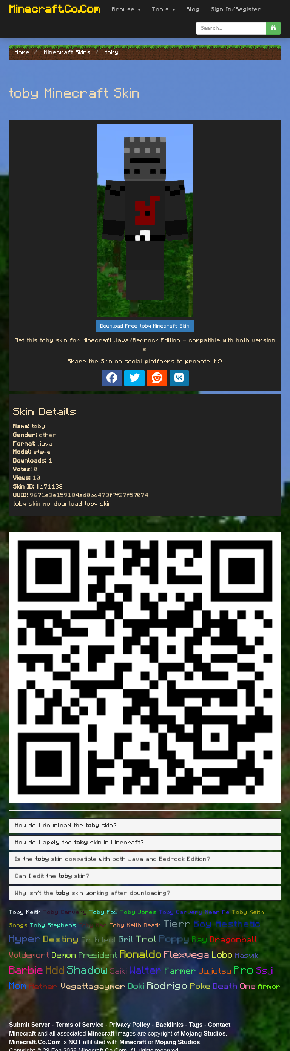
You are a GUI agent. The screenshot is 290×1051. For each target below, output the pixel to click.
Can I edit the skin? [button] (52, 876)
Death (225, 986)
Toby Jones (138, 912)
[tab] (145, 826)
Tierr (177, 924)
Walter (146, 970)
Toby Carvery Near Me (194, 912)
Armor (269, 987)
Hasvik (247, 955)
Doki (136, 986)
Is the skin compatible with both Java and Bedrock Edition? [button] (113, 859)
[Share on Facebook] (112, 378)
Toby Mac (93, 925)
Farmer (180, 971)
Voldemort (29, 955)
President (98, 955)
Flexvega (187, 955)
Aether (45, 986)
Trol (146, 939)
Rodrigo (167, 986)
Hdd (55, 970)
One (248, 986)
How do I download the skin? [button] (66, 826)
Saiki (118, 971)
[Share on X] (134, 378)
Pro (244, 970)
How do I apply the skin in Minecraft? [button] (79, 843)
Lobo (222, 955)
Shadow (87, 970)
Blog (193, 9)
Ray (200, 940)
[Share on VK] (179, 378)
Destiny (61, 939)
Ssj (264, 971)
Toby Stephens (53, 925)
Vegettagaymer (93, 986)
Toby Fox (103, 912)
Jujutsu (215, 971)
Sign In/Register (236, 9)
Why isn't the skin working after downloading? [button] (93, 893)
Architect (99, 940)
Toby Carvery (65, 912)
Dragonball (234, 940)
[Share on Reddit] (157, 378)
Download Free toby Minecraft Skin (145, 326)
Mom (18, 986)
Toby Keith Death (135, 925)
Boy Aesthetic (227, 924)
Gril (126, 940)
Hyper (25, 939)
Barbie (26, 970)
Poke (200, 986)
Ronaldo (141, 954)
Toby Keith (25, 912)
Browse (126, 9)
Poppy (174, 939)
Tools (163, 9)
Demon (64, 955)
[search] (273, 28)
